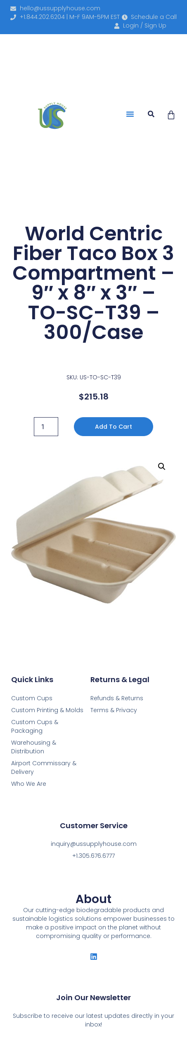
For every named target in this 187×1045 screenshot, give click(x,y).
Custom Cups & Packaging (34, 726)
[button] (130, 114)
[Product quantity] (46, 426)
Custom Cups (31, 698)
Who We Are (28, 784)
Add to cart (113, 427)
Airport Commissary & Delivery (43, 767)
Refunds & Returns (116, 698)
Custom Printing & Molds (47, 710)
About (93, 899)
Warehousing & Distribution (33, 746)
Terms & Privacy (113, 710)
